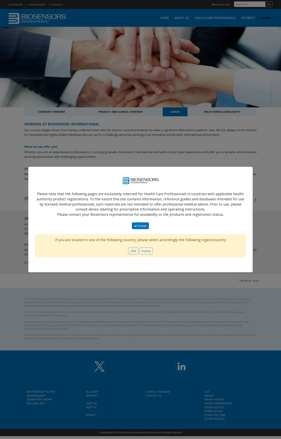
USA (133, 251)
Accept (140, 226)
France (146, 251)
